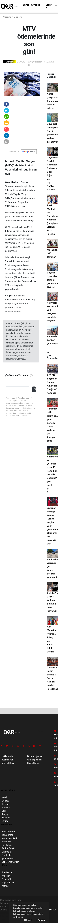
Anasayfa (7, 17)
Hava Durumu (8, 831)
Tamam (40, 920)
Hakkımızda (7, 756)
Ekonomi (18, 17)
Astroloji (5, 886)
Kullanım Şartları (35, 756)
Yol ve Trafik (7, 835)
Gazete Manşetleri (10, 862)
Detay (28, 920)
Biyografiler (7, 879)
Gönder (34, 389)
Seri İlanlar (7, 855)
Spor (4, 811)
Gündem (6, 807)
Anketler (6, 876)
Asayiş (5, 814)
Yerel (26, 4)
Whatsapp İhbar (34, 759)
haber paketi (6, 913)
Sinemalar (6, 852)
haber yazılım (6, 916)
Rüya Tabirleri (8, 882)
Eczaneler (6, 841)
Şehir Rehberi (8, 858)
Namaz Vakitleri (9, 838)
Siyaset (35, 4)
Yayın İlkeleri (7, 759)
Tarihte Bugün (8, 848)
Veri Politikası (8, 763)
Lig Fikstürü (7, 845)
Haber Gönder (33, 763)
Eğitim (5, 821)
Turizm (5, 804)
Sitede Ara (7, 872)
